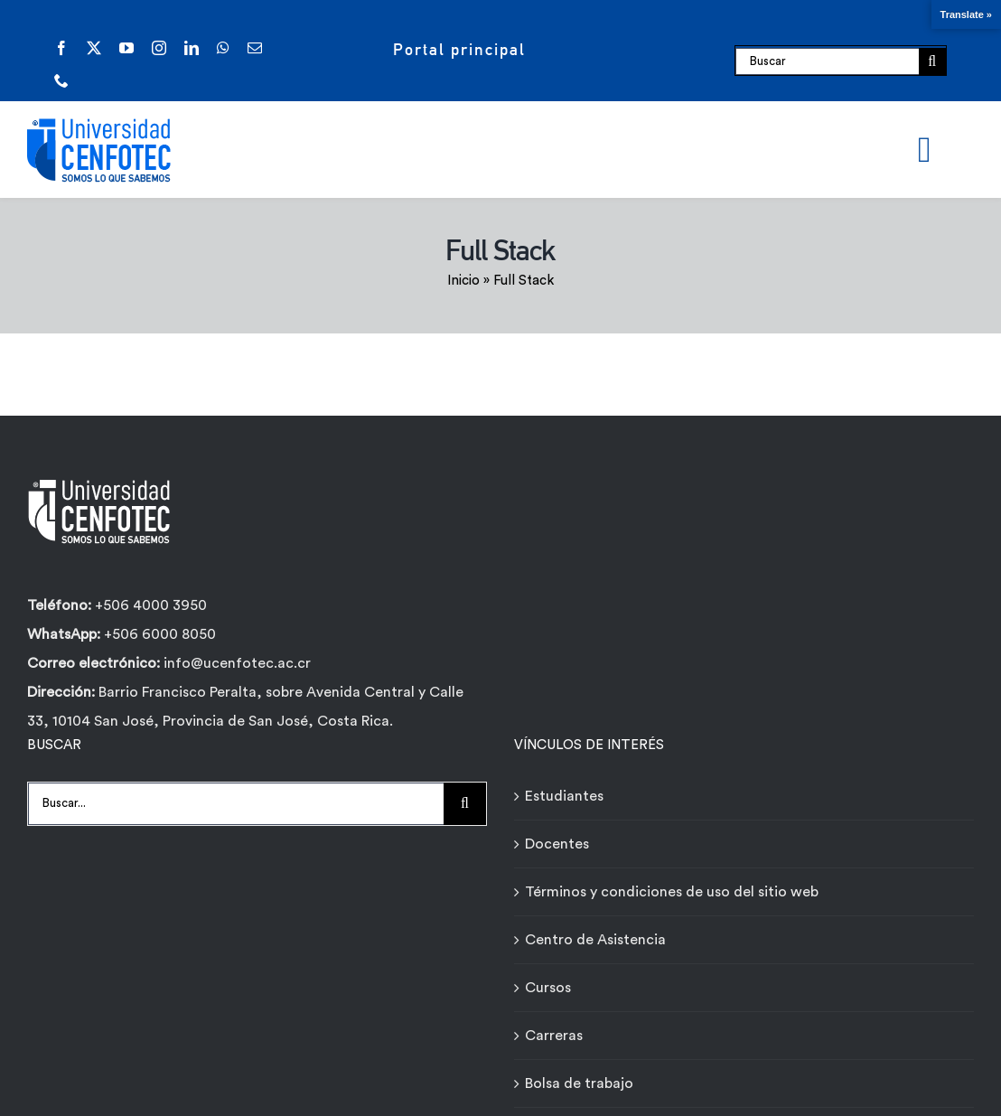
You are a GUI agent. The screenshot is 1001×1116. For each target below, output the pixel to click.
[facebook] (61, 48)
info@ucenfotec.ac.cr (237, 663)
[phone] (61, 80)
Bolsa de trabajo (579, 1083)
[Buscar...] (236, 804)
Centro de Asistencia (595, 940)
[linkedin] (191, 48)
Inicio (463, 280)
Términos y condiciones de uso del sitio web (672, 892)
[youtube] (126, 48)
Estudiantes (564, 796)
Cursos (548, 987)
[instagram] (159, 48)
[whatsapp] (223, 48)
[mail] (255, 48)
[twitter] (94, 48)
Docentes (557, 844)
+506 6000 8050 (158, 634)
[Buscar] (827, 61)
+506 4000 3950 (151, 605)
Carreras (554, 1035)
